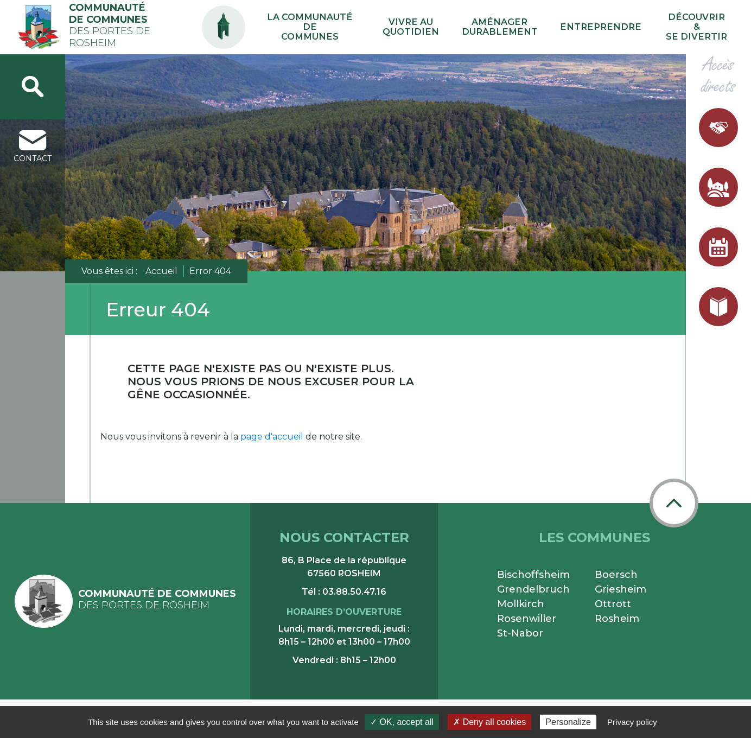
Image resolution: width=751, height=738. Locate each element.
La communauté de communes (384, 27)
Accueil (161, 271)
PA (307, 17)
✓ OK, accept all (402, 722)
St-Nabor (520, 633)
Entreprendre (624, 27)
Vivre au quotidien (469, 27)
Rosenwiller (526, 619)
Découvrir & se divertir (703, 27)
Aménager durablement (541, 27)
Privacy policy (632, 722)
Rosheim (617, 619)
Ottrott (613, 604)
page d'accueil (271, 436)
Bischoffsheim (533, 575)
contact (32, 146)
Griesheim (620, 589)
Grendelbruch (533, 589)
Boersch (616, 575)
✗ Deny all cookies (489, 722)
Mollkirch (520, 604)
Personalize (568, 722)
